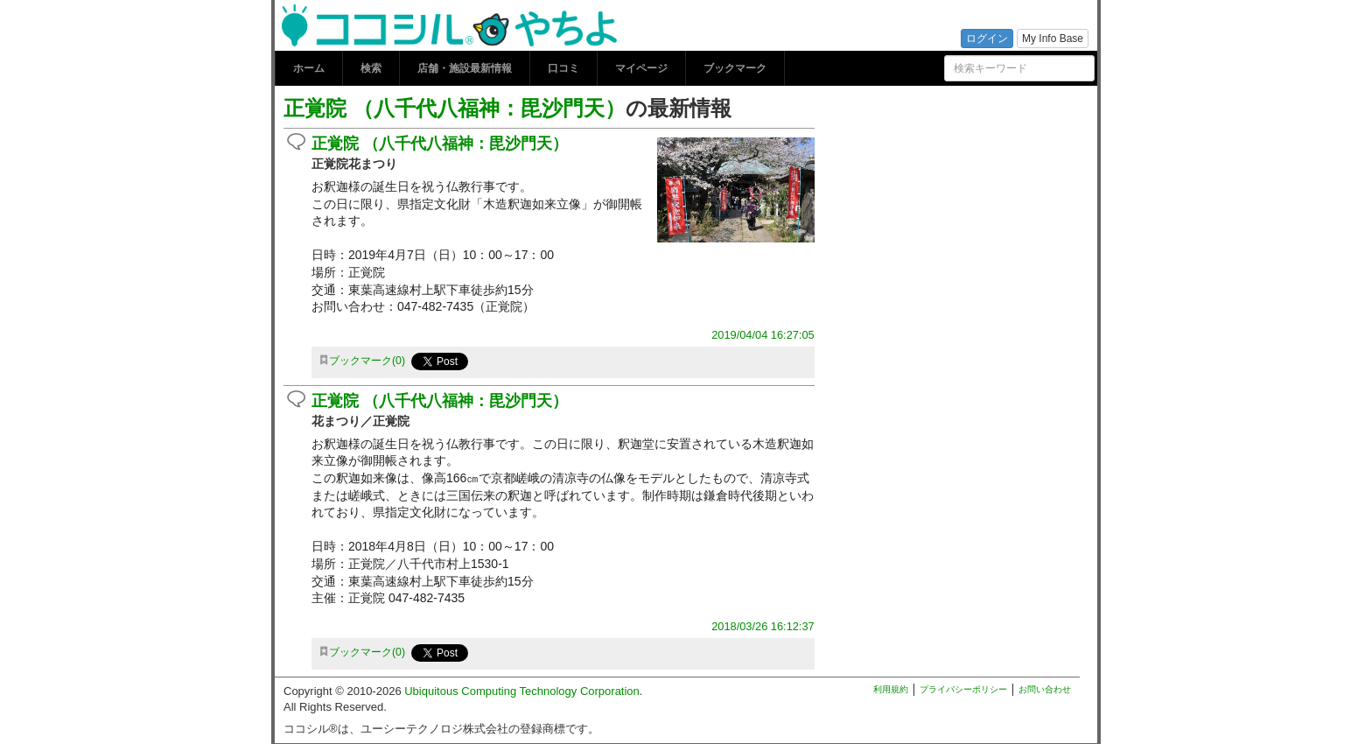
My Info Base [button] (1052, 38)
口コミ (563, 68)
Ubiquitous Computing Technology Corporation (522, 691)
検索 (371, 68)
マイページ (641, 68)
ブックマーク (735, 68)
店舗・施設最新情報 (464, 68)
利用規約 (890, 689)
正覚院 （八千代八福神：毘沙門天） (455, 108)
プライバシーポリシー (963, 689)
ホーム (309, 68)
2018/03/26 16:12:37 (762, 626)
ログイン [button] (987, 38)
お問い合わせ (1044, 689)
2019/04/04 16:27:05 (762, 334)
